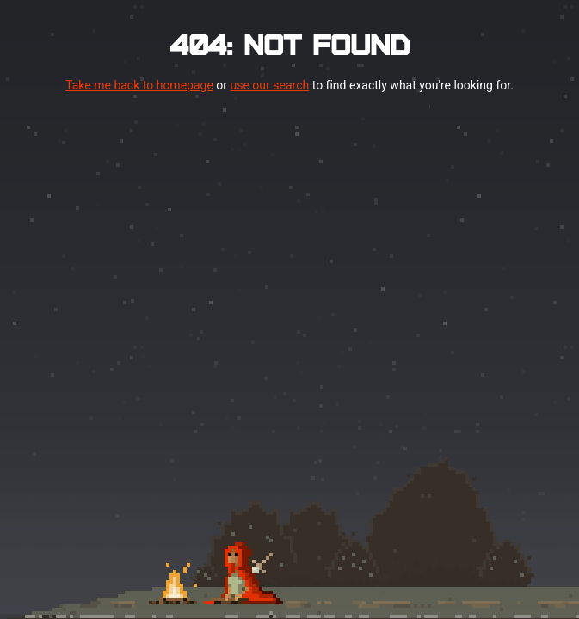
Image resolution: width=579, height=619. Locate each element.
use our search (270, 85)
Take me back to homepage (139, 85)
